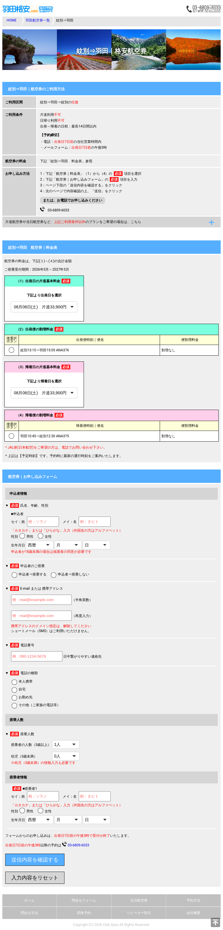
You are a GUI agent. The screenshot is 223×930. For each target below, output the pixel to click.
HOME (12, 20)
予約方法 (193, 900)
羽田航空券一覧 (38, 20)
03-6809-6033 (54, 209)
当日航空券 (139, 900)
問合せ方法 (29, 913)
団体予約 (84, 913)
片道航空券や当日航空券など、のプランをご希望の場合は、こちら (73, 222)
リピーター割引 (139, 913)
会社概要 (193, 913)
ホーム (29, 900)
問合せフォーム (84, 900)
